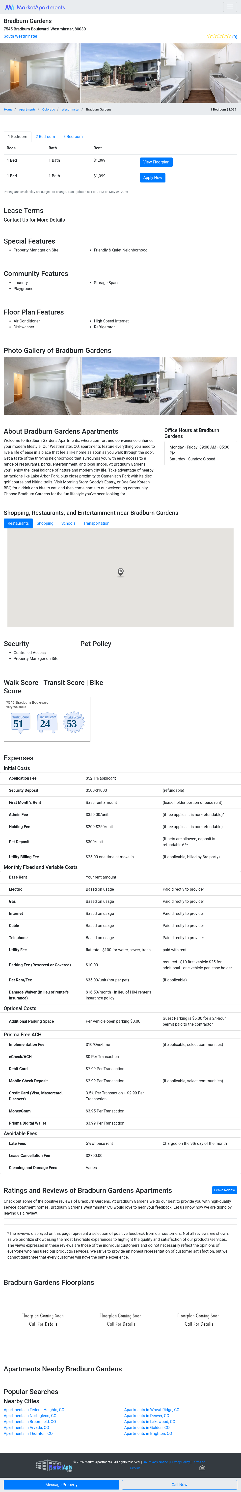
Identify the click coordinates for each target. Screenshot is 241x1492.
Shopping (45, 523)
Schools (68, 523)
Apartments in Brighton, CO (148, 1433)
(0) (234, 37)
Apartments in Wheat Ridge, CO (152, 1409)
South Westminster (20, 36)
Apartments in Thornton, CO (28, 1433)
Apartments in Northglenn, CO (30, 1415)
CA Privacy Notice (155, 1462)
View (156, 162)
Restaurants (18, 523)
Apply (152, 177)
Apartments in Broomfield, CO (30, 1421)
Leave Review (224, 1190)
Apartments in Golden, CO (147, 1427)
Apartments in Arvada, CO (26, 1427)
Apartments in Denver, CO (146, 1415)
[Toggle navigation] (230, 7)
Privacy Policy (180, 1462)
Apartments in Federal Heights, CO (34, 1409)
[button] (180, 1485)
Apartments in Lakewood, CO (149, 1421)
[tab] (17, 137)
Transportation (96, 523)
